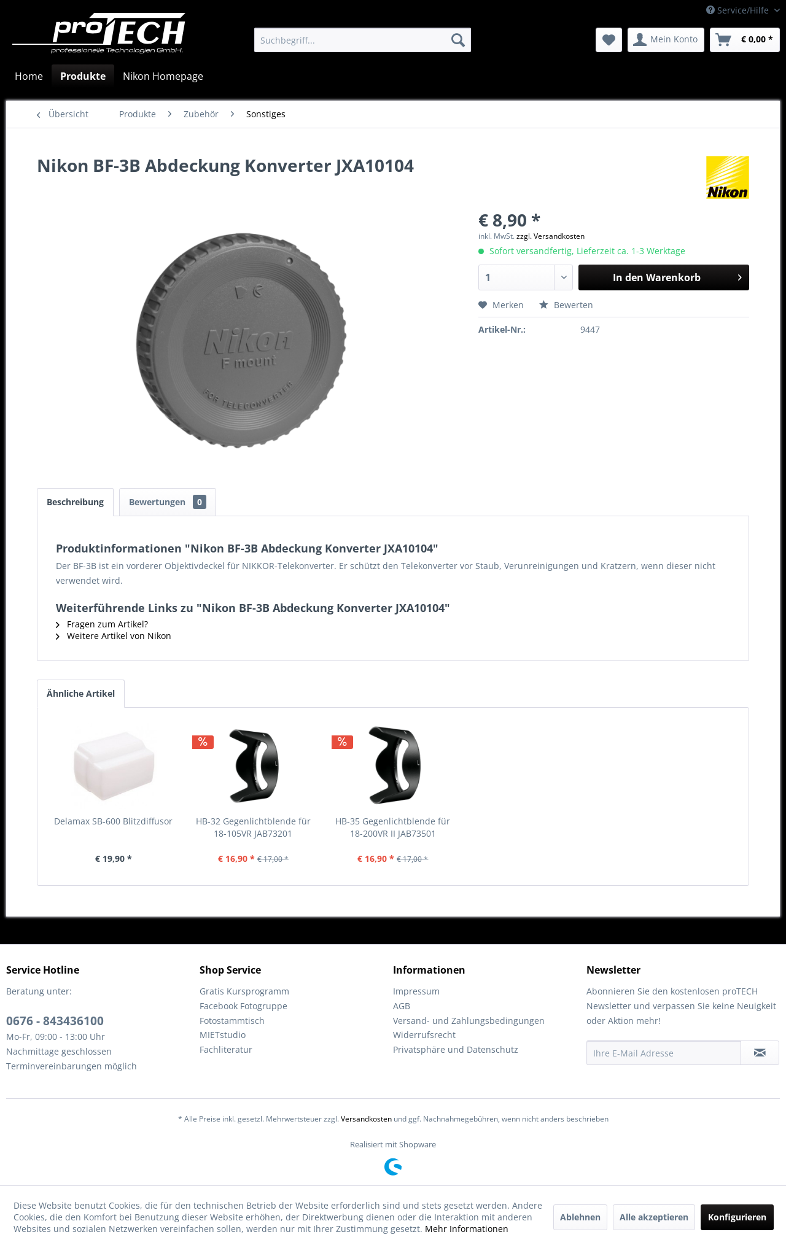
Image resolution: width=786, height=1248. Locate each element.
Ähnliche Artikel (81, 693)
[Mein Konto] (666, 40)
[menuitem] (362, 40)
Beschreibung (75, 502)
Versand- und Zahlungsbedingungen (469, 1020)
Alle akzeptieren (654, 1217)
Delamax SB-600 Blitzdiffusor (113, 821)
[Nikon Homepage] (163, 76)
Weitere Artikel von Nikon (113, 635)
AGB (401, 1006)
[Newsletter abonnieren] (760, 1053)
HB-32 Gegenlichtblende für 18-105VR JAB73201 (253, 827)
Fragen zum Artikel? (102, 624)
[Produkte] (83, 76)
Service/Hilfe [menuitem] (738, 10)
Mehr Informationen (466, 1228)
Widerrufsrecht (424, 1035)
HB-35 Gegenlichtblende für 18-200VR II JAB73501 (392, 827)
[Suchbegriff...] (362, 40)
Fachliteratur (226, 1049)
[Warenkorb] (745, 40)
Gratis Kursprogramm (244, 991)
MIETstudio (223, 1035)
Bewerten (566, 305)
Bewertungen (167, 502)
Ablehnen (580, 1217)
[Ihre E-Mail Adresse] (663, 1053)
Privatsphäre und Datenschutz (455, 1049)
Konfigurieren (737, 1217)
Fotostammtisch (232, 1020)
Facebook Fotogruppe (243, 1006)
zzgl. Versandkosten (550, 236)
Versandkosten (366, 1119)
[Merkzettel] (609, 40)
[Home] (29, 76)
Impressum (416, 991)
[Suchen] (458, 40)
